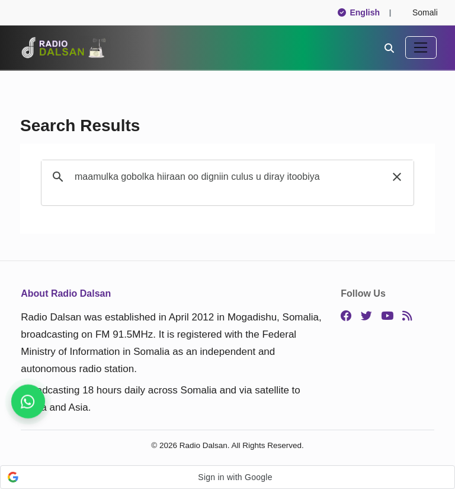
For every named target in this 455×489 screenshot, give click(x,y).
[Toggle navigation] (421, 47)
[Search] (389, 47)
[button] (396, 177)
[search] (226, 177)
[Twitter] (366, 316)
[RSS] (407, 316)
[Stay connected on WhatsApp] (28, 401)
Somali (419, 12)
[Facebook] (346, 316)
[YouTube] (387, 316)
